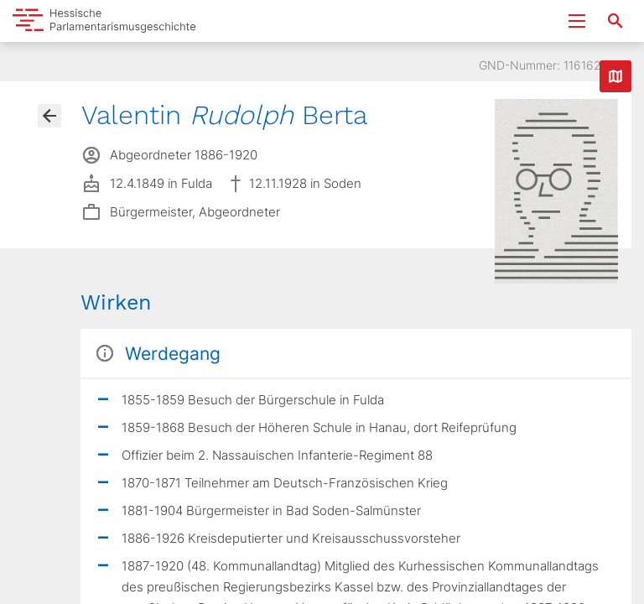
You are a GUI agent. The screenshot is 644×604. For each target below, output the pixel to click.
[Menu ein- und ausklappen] (577, 21)
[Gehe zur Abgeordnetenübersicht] (49, 116)
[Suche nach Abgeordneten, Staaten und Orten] (615, 21)
